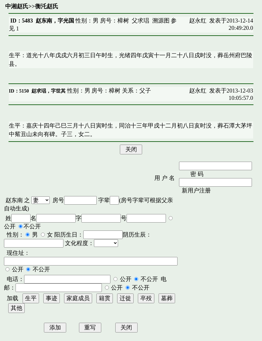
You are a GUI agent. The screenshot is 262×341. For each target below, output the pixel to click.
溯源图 (161, 20)
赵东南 (14, 200)
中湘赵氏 (16, 6)
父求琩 (140, 20)
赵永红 (197, 20)
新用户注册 (196, 190)
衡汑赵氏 (46, 6)
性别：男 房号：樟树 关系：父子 (108, 90)
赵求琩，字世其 (48, 90)
